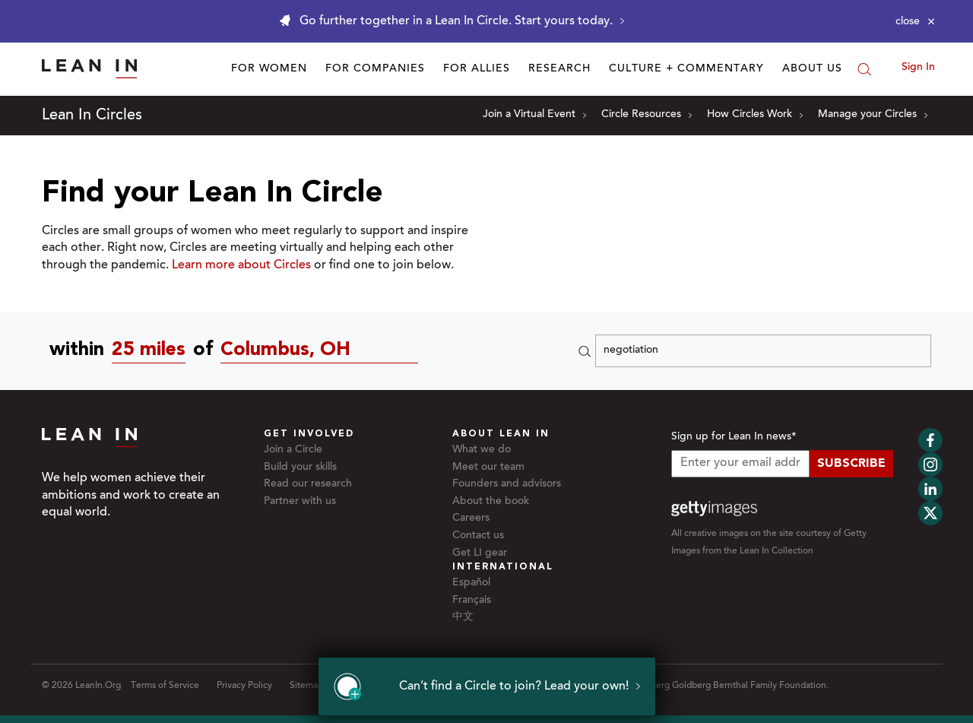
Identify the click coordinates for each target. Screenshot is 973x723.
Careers (471, 518)
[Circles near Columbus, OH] (323, 350)
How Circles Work (755, 114)
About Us (812, 69)
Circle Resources (646, 114)
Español (471, 583)
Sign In (918, 67)
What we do (481, 450)
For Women (269, 69)
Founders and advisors (506, 484)
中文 (463, 617)
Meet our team (488, 467)
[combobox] (152, 350)
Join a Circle (293, 450)
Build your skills (300, 467)
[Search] (864, 69)
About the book (490, 501)
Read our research (308, 484)
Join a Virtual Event (534, 114)
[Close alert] (915, 21)
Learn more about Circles (241, 265)
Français (471, 600)
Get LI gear (479, 553)
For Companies (375, 69)
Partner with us (300, 501)
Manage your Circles (872, 114)
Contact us (478, 536)
